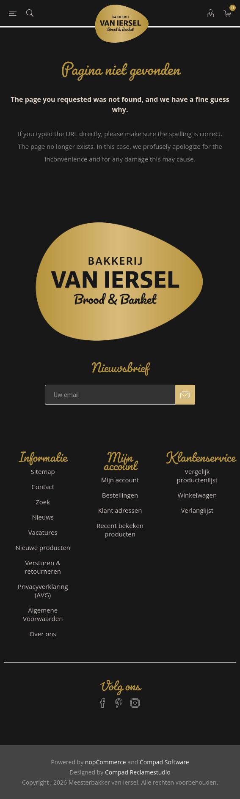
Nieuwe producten (42, 547)
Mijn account (120, 480)
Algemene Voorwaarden (43, 614)
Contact (42, 486)
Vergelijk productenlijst (197, 475)
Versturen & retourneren (43, 566)
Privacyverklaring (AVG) (43, 590)
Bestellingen (120, 495)
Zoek (43, 502)
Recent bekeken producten (120, 529)
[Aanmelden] (110, 395)
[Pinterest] (119, 699)
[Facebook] (103, 699)
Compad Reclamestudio (138, 772)
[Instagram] (135, 699)
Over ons (43, 633)
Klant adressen (120, 510)
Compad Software (164, 762)
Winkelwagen (197, 495)
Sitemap (43, 471)
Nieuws (42, 517)
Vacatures (43, 532)
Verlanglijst (197, 510)
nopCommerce (105, 762)
